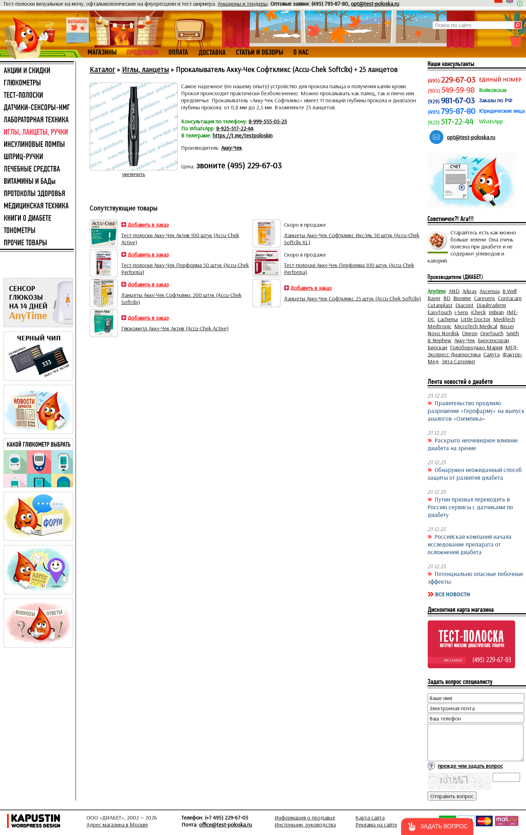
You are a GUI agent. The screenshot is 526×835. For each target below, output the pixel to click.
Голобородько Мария (476, 347)
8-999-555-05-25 (268, 121)
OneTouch (491, 333)
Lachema (447, 319)
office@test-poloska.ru (225, 824)
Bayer (434, 298)
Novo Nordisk (443, 333)
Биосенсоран (493, 340)
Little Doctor (475, 319)
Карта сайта (370, 817)
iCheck (478, 312)
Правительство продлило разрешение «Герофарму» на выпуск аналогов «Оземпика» (476, 410)
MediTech (504, 319)
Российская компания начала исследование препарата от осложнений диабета (470, 544)
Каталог (102, 69)
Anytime (437, 290)
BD (446, 298)
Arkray (469, 290)
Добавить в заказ (148, 224)
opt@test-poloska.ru (375, 3)
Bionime (462, 298)
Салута (491, 354)
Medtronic (439, 326)
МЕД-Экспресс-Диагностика (473, 351)
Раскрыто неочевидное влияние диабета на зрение (473, 444)
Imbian (496, 312)
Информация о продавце (305, 817)
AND (454, 290)
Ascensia (490, 290)
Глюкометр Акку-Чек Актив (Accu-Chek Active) (175, 328)
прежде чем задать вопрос (470, 765)
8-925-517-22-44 (235, 128)
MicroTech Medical (475, 326)
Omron (469, 333)
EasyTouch (440, 312)
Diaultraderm (491, 305)
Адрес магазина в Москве (117, 824)
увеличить (133, 173)
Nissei (507, 326)
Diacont (464, 305)
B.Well (509, 290)
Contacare (510, 298)
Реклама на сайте (376, 824)
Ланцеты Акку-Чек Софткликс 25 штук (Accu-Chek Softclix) (352, 298)
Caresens (484, 298)
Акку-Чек (231, 147)
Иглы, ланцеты (145, 69)
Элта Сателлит (458, 361)
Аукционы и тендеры (243, 3)
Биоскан (437, 347)
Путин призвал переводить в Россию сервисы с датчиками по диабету (470, 506)
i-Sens (461, 312)
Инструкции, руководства (305, 824)
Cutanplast (440, 305)
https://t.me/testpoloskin (242, 135)
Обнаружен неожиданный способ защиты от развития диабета (475, 473)
